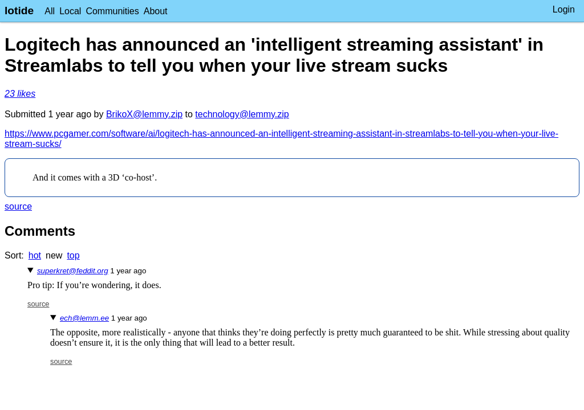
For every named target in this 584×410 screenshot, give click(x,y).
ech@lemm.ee (84, 318)
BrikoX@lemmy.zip (144, 114)
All (49, 11)
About (156, 11)
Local (70, 11)
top (73, 255)
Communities (112, 11)
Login (564, 9)
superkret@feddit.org (72, 270)
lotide (19, 11)
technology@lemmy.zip (242, 114)
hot (35, 255)
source (18, 206)
